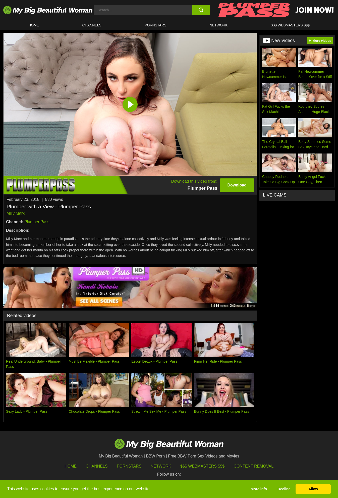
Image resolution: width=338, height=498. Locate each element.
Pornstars (155, 25)
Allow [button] (313, 489)
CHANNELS (91, 25)
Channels (96, 466)
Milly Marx (16, 213)
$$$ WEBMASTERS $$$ (290, 25)
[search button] (201, 10)
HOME (33, 25)
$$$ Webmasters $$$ (202, 466)
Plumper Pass (36, 222)
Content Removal (254, 466)
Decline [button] (283, 489)
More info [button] (259, 489)
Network (219, 25)
